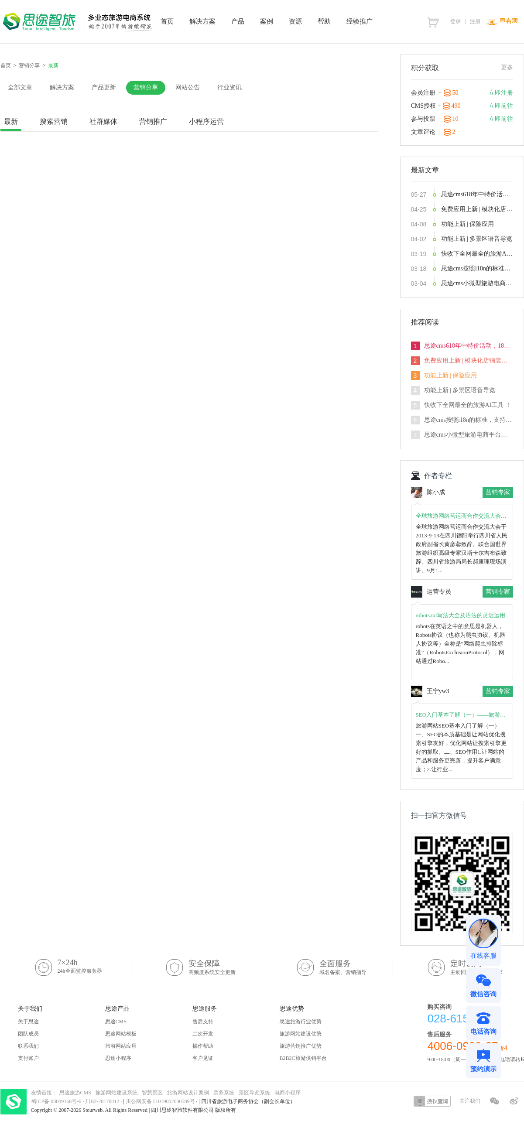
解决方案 (62, 87)
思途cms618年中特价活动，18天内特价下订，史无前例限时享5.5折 (477, 194)
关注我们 (469, 1101)
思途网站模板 (121, 1034)
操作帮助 (202, 1046)
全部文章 (20, 87)
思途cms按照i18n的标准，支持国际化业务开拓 (477, 268)
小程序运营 (206, 121)
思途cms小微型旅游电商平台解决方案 (477, 283)
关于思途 (28, 1021)
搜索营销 (54, 121)
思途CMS (116, 1021)
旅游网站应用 (121, 1046)
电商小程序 (287, 1093)
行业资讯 (229, 87)
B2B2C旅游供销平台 (303, 1058)
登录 (455, 21)
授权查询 (432, 1101)
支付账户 (28, 1058)
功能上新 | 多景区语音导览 (477, 239)
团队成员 (28, 1034)
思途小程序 (118, 1058)
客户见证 (202, 1058)
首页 (5, 65)
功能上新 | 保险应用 (467, 224)
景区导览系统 (254, 1093)
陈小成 (436, 492)
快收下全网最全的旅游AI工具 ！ (477, 253)
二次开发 (202, 1034)
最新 (11, 121)
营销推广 (153, 121)
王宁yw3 (438, 691)
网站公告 (187, 87)
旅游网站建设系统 (116, 1093)
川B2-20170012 (102, 1101)
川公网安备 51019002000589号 (160, 1101)
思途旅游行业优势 (301, 1021)
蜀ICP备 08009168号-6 (57, 1101)
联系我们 (28, 1046)
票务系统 (223, 1093)
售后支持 (202, 1021)
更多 (507, 67)
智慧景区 (152, 1093)
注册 (475, 21)
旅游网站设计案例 (188, 1093)
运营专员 (439, 591)
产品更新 (104, 87)
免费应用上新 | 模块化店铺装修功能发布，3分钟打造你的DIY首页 (477, 209)
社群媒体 (103, 121)
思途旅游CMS (75, 1093)
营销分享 (29, 65)
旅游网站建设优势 (301, 1034)
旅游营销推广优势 (301, 1046)
